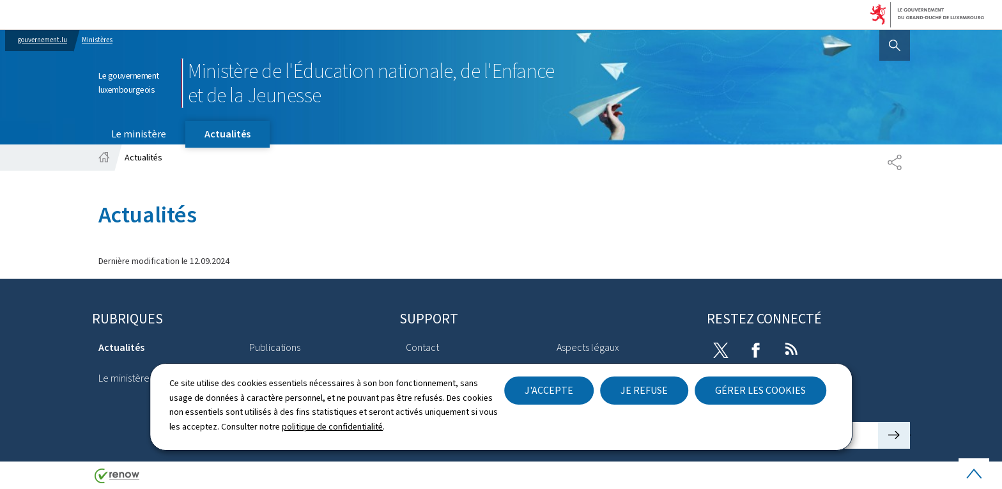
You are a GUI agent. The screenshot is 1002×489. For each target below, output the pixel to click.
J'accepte (549, 390)
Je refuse (644, 390)
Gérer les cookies (760, 390)
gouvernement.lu (42, 40)
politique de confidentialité (332, 427)
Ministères (97, 40)
